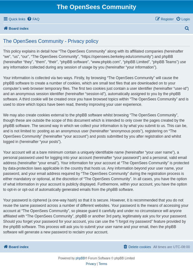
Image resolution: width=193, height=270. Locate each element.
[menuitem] (33, 19)
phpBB (80, 258)
